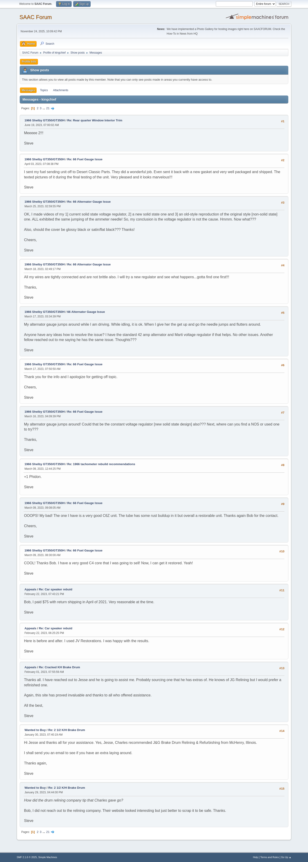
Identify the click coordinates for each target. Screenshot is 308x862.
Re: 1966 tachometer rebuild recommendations (101, 464)
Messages (28, 90)
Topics (44, 90)
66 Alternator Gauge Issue (86, 312)
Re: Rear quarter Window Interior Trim (94, 120)
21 (48, 108)
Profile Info (29, 61)
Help (255, 857)
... (44, 108)
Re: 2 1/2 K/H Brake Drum (66, 730)
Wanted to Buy (35, 730)
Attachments (60, 90)
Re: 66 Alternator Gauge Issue (89, 201)
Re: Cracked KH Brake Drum (59, 667)
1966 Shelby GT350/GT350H (44, 120)
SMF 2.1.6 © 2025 (27, 857)
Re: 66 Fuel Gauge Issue (85, 159)
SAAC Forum (35, 17)
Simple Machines (47, 857)
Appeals (30, 589)
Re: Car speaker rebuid (55, 589)
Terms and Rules (269, 857)
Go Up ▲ (286, 857)
